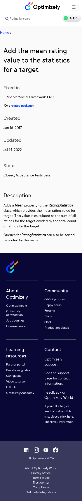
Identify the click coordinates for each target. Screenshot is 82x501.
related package (22, 105)
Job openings (15, 320)
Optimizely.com (16, 305)
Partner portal (15, 364)
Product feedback (56, 327)
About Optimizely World (41, 468)
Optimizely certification (14, 313)
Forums (49, 310)
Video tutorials (16, 381)
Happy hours (52, 305)
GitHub (11, 387)
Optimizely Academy (20, 393)
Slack (48, 322)
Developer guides (18, 370)
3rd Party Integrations (41, 492)
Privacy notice (41, 473)
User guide (13, 376)
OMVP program (55, 299)
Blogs (48, 316)
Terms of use (41, 478)
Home (4, 32)
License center (16, 326)
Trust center (41, 482)
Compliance (41, 487)
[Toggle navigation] (74, 7)
